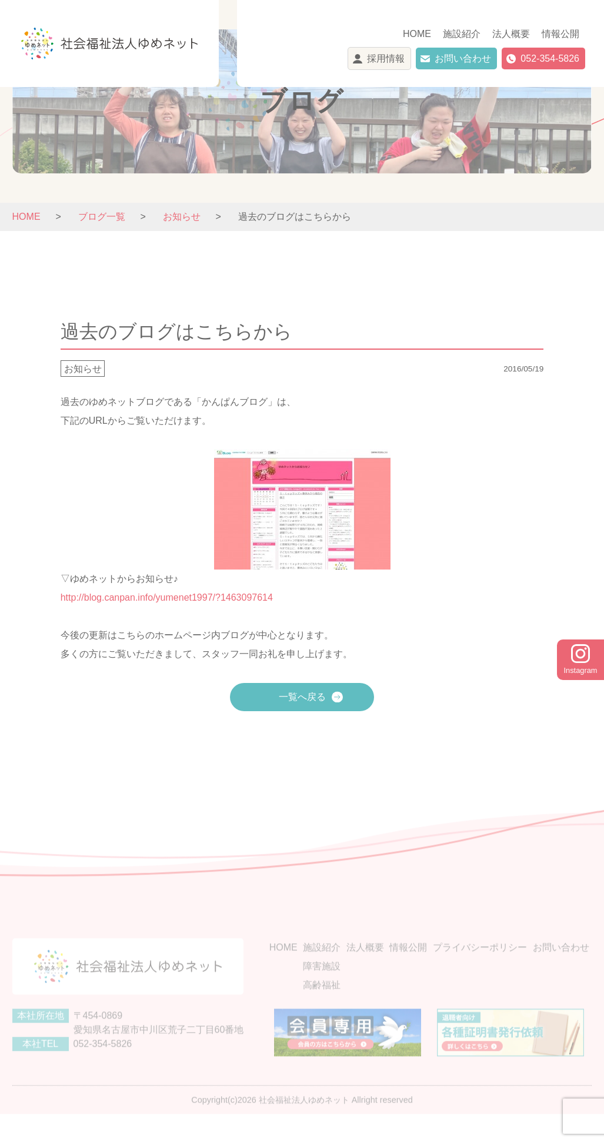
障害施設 (322, 984)
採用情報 (386, 58)
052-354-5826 (549, 58)
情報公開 (560, 34)
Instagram (581, 659)
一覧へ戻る (302, 697)
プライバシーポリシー (480, 965)
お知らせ (83, 368)
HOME (417, 34)
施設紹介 (461, 34)
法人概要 (511, 34)
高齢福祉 (322, 1002)
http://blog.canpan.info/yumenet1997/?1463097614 (167, 597)
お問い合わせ (463, 58)
